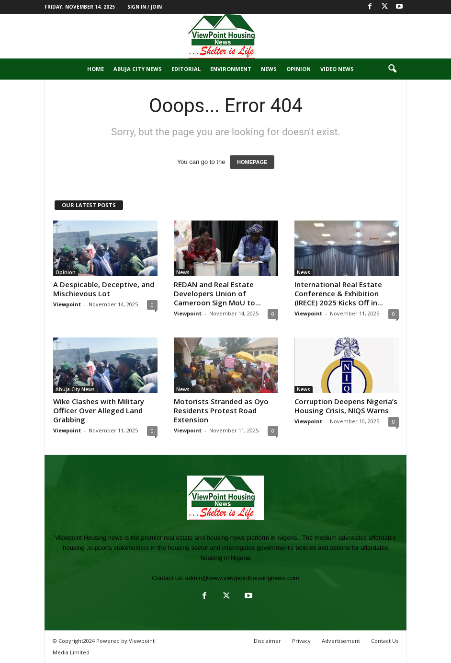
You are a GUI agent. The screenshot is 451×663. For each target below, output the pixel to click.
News (269, 68)
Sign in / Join (144, 6)
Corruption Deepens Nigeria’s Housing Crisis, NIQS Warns (345, 405)
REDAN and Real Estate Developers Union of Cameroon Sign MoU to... (217, 293)
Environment (230, 68)
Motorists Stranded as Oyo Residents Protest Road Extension (221, 410)
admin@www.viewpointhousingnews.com (242, 578)
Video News (337, 68)
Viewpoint (67, 304)
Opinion (298, 68)
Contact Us (384, 640)
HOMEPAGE (252, 162)
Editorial (186, 68)
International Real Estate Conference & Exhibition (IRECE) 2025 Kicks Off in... (338, 293)
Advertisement (341, 640)
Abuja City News (137, 68)
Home (95, 68)
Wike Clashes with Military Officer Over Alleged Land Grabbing (98, 410)
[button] (392, 69)
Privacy (301, 640)
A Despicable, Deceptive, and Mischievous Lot (103, 288)
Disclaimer (267, 640)
